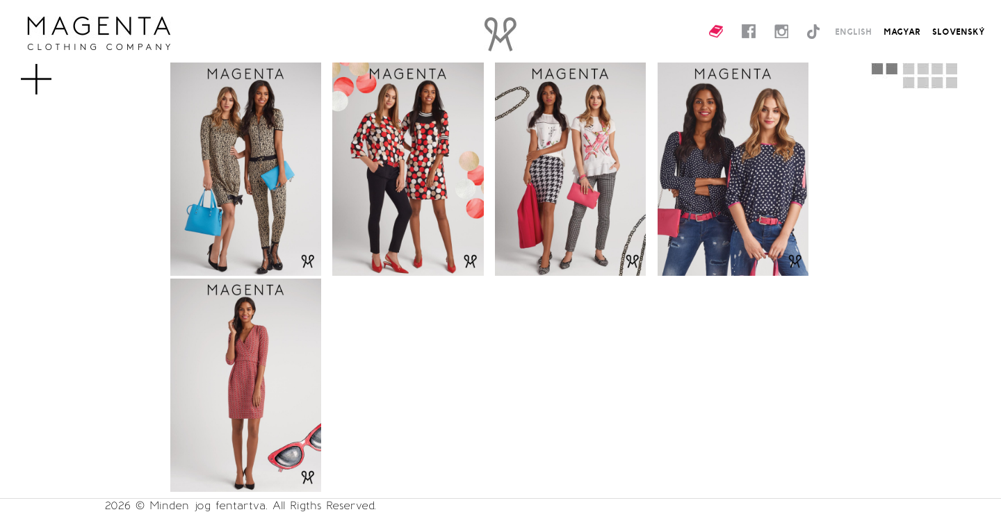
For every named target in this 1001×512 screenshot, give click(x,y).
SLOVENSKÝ (958, 31)
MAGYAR (902, 31)
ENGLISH (853, 31)
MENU (59, 72)
